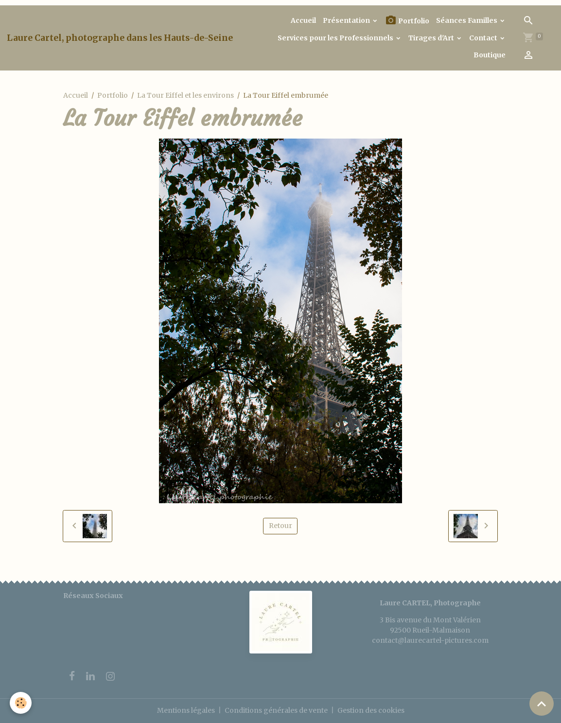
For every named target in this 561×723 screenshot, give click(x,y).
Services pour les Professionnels (336, 38)
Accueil (303, 20)
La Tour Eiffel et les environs (185, 95)
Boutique (489, 55)
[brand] (120, 38)
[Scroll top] (541, 703)
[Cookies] (21, 703)
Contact (484, 38)
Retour (280, 525)
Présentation (347, 20)
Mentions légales (186, 710)
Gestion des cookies (370, 710)
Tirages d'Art (432, 38)
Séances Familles (467, 20)
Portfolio (407, 21)
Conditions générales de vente (276, 710)
